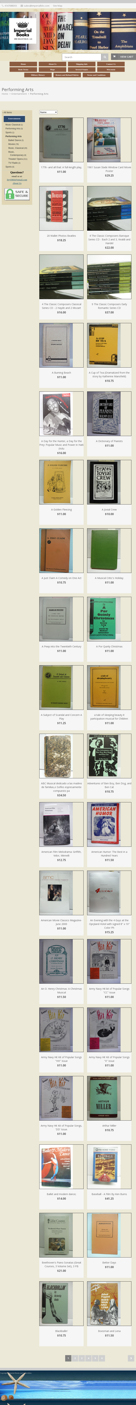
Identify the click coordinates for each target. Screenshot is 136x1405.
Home (5, 93)
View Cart (127, 56)
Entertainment (19, 93)
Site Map (57, 5)
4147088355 (11, 5)
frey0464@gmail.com (17, 179)
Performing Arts (39, 93)
